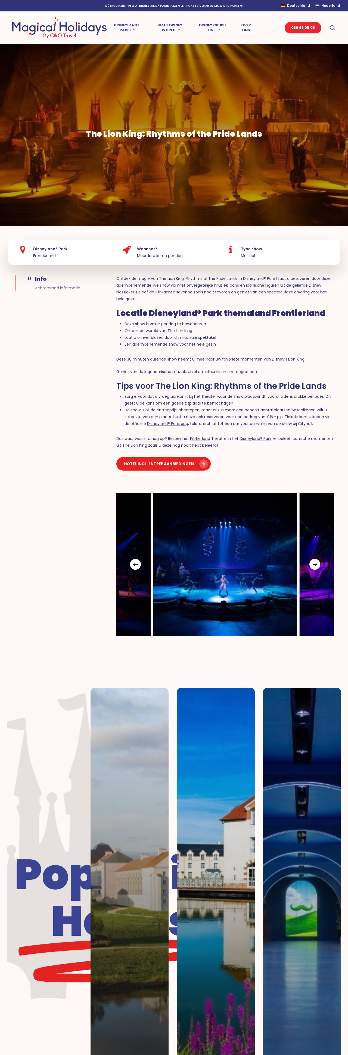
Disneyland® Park (255, 438)
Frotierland (200, 438)
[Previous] (135, 564)
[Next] (314, 564)
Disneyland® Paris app (167, 423)
